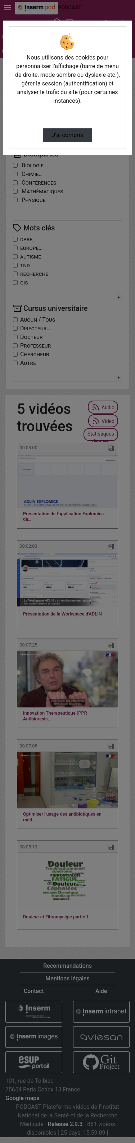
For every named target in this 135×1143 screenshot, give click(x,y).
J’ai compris (67, 135)
